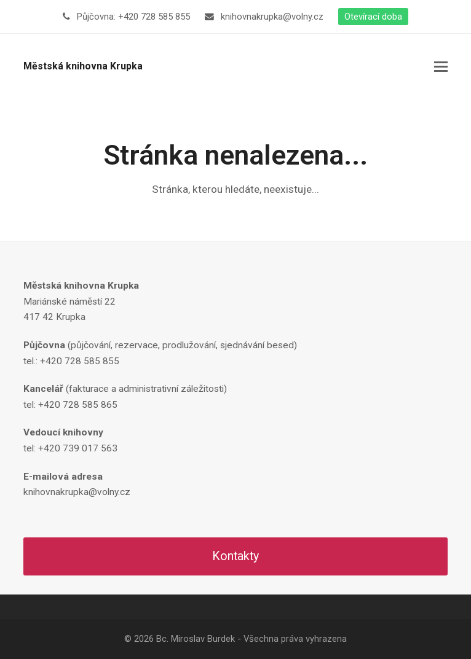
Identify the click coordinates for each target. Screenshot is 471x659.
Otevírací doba (373, 16)
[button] (441, 67)
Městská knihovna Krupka (83, 66)
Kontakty (235, 556)
